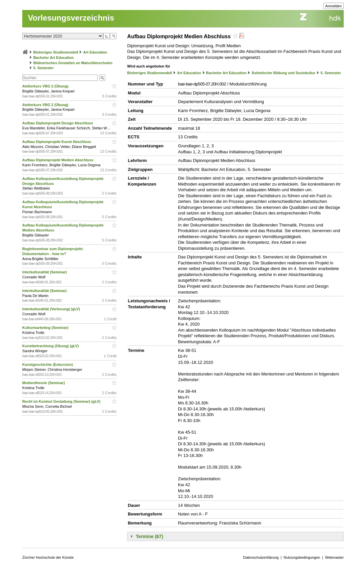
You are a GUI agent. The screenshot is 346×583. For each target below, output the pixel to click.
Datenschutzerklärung (261, 557)
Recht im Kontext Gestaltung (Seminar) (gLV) (61, 401)
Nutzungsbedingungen (302, 557)
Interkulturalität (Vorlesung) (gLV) (51, 309)
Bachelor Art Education (53, 58)
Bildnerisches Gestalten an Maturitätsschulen (72, 63)
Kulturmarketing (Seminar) (45, 328)
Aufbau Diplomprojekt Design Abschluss (58, 123)
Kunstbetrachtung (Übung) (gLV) (51, 346)
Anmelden (333, 6)
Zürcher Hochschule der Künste (48, 557)
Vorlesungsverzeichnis (71, 17)
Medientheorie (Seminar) (44, 383)
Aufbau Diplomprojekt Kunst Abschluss (57, 142)
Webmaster (334, 557)
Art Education (95, 52)
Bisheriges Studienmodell (55, 52)
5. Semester (43, 68)
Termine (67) (149, 536)
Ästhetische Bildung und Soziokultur (284, 73)
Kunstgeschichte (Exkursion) (48, 364)
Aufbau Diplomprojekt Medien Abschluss (58, 160)
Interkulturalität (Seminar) (45, 272)
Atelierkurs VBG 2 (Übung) (45, 86)
